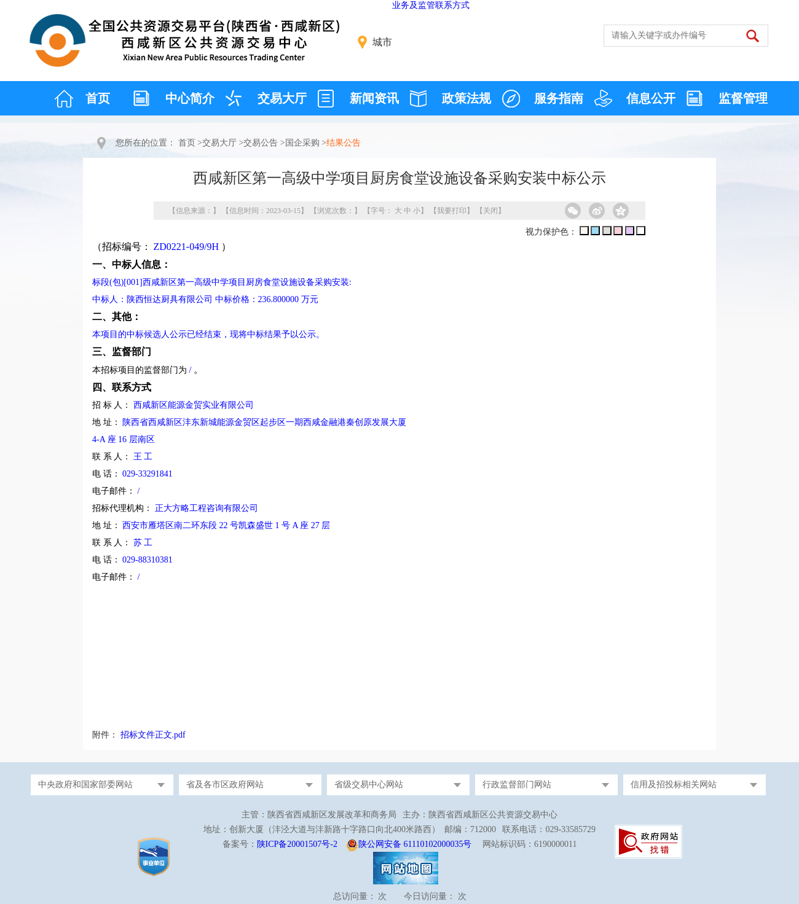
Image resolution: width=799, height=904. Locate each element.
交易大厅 (282, 98)
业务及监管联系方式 (431, 5)
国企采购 (302, 142)
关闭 (490, 210)
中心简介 (190, 98)
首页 (97, 98)
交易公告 (260, 142)
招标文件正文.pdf (153, 734)
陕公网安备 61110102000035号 (414, 844)
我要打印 (451, 210)
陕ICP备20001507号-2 (297, 844)
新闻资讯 (374, 98)
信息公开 (650, 98)
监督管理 (743, 98)
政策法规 (466, 98)
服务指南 (558, 98)
